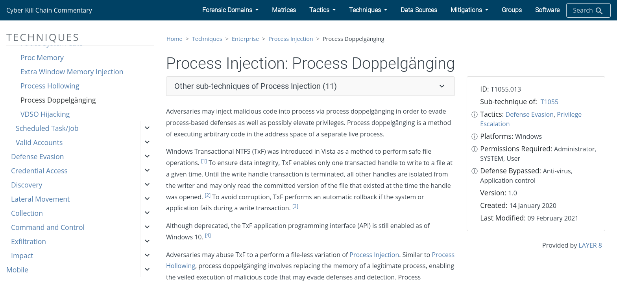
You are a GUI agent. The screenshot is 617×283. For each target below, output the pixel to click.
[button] (230, 10)
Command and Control (48, 227)
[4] (208, 235)
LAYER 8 (590, 245)
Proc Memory (42, 57)
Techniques (207, 38)
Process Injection (290, 38)
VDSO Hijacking (45, 114)
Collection (27, 213)
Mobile (17, 269)
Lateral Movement (40, 199)
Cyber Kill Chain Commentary (49, 10)
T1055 (549, 101)
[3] (295, 206)
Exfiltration (28, 241)
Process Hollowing (49, 85)
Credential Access (39, 170)
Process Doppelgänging (58, 100)
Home (174, 38)
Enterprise (245, 38)
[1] (204, 161)
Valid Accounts (39, 142)
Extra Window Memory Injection (72, 71)
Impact (22, 255)
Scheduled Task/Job (47, 128)
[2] (208, 195)
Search (588, 11)
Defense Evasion (37, 156)
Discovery (26, 184)
